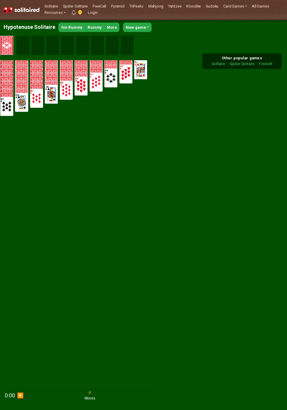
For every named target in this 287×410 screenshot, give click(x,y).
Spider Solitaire (75, 6)
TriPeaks (136, 6)
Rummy (95, 27)
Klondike (193, 6)
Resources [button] (54, 12)
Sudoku (212, 6)
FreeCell (99, 6)
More (112, 27)
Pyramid (118, 6)
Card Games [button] (233, 6)
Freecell (265, 63)
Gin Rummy (72, 27)
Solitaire (51, 6)
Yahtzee (175, 6)
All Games (260, 6)
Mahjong (155, 6)
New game (136, 27)
